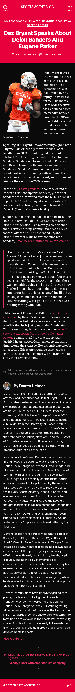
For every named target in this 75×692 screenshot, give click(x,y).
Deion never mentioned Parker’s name (42, 241)
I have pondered (30, 189)
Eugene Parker (63, 370)
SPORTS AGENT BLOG (37, 7)
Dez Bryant (47, 370)
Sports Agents (37, 25)
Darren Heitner (27, 54)
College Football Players (22, 21)
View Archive (12, 638)
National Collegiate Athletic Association (30, 373)
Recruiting (63, 21)
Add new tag (15, 370)
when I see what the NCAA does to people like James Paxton (35, 333)
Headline (48, 21)
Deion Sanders (31, 370)
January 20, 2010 (53, 54)
